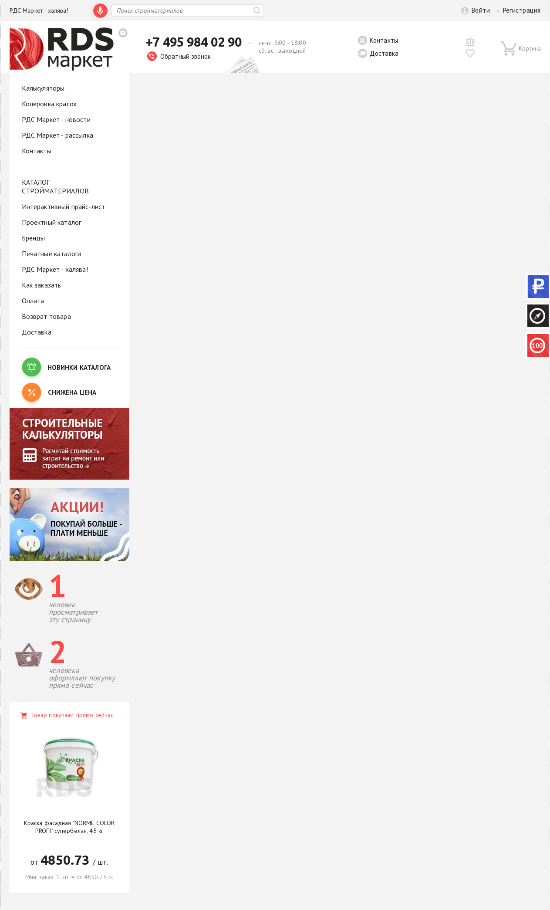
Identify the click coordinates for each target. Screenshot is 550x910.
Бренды (33, 237)
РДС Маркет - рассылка (57, 135)
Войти (481, 10)
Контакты (384, 40)
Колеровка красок (49, 103)
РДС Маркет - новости (56, 119)
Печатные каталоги (51, 253)
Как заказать (41, 285)
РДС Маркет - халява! (39, 10)
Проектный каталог (51, 222)
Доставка (384, 53)
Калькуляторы (43, 88)
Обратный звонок (179, 56)
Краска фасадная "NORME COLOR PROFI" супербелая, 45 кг (69, 827)
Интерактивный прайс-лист (63, 206)
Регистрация (522, 10)
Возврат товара (46, 316)
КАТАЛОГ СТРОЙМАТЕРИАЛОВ (55, 186)
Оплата (33, 300)
